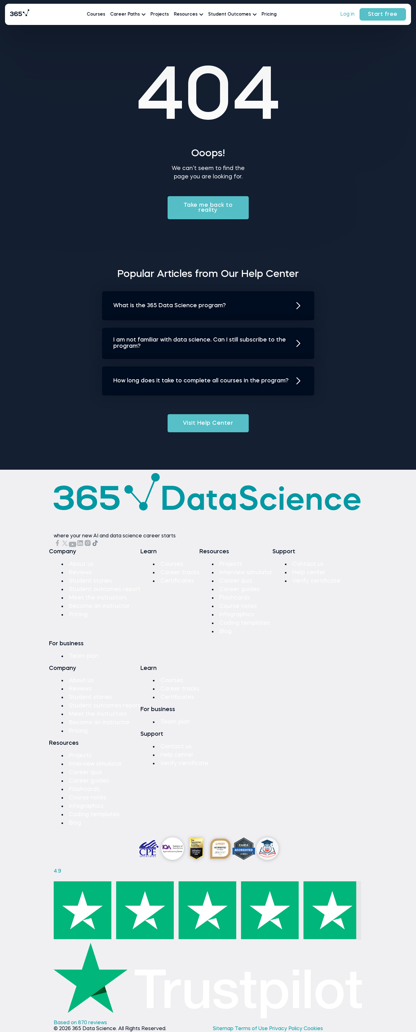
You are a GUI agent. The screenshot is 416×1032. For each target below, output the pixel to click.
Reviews (80, 572)
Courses (96, 14)
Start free (383, 14)
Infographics (236, 615)
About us (81, 564)
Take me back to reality (208, 207)
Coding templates (244, 623)
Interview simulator (245, 572)
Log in (347, 14)
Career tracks (179, 572)
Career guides (239, 589)
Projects (159, 14)
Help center (308, 572)
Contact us (308, 564)
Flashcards (234, 598)
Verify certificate (316, 581)
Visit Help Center (208, 423)
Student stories (90, 581)
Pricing (269, 14)
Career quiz (235, 581)
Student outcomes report (104, 589)
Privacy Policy (286, 1028)
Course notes (238, 606)
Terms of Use (252, 1028)
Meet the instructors (98, 598)
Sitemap (224, 1028)
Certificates (177, 581)
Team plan (84, 656)
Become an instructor (99, 606)
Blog (225, 631)
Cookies (313, 1028)
